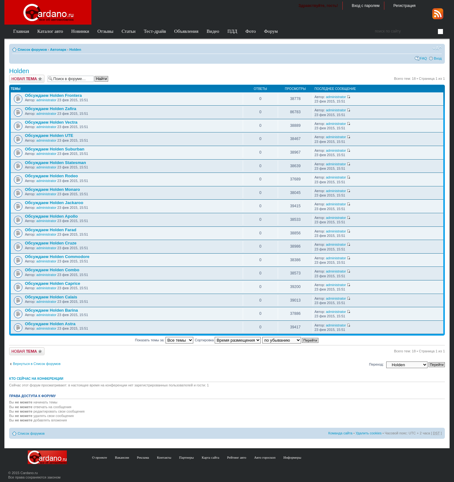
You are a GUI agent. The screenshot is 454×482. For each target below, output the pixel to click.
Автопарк (58, 49)
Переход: (376, 364)
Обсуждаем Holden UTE (49, 135)
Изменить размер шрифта (437, 48)
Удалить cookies (368, 433)
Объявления (186, 31)
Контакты (164, 457)
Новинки (80, 31)
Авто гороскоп (265, 457)
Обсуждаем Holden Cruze (51, 243)
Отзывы (105, 31)
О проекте (99, 457)
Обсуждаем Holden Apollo (51, 216)
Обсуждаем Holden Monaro (52, 189)
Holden (75, 49)
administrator (46, 100)
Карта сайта (210, 457)
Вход (438, 58)
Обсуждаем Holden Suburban (54, 149)
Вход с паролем (366, 5)
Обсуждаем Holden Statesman (55, 162)
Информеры (292, 457)
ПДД (232, 31)
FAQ (423, 58)
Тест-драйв (155, 31)
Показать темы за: (164, 340)
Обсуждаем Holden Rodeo (51, 175)
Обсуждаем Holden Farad (50, 229)
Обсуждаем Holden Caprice (52, 283)
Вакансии (122, 457)
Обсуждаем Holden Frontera (53, 95)
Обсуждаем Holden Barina (51, 310)
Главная (21, 31)
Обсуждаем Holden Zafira (50, 108)
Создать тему (26, 79)
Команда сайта (340, 433)
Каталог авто (50, 31)
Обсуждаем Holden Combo (52, 269)
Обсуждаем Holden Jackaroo (54, 202)
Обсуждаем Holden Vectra (51, 122)
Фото (250, 31)
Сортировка (228, 340)
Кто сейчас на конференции (36, 378)
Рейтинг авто (236, 457)
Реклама (143, 457)
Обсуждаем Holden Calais (51, 297)
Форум (270, 31)
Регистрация (404, 5)
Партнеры (186, 457)
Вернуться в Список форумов (37, 364)
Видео (213, 31)
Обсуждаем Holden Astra (50, 323)
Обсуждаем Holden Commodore (57, 256)
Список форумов (32, 49)
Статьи (129, 31)
